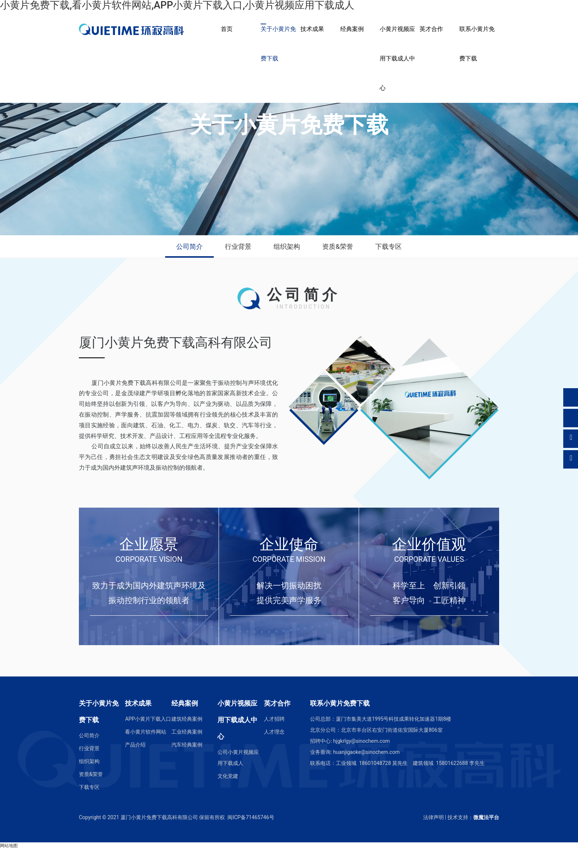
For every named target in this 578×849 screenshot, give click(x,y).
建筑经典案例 (186, 719)
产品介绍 (135, 745)
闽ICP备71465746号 (250, 817)
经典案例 (352, 28)
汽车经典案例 (186, 745)
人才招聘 (274, 719)
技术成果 (312, 28)
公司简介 (189, 246)
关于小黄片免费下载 (278, 43)
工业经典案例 (186, 732)
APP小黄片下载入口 (148, 719)
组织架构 (287, 246)
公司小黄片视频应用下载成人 (238, 757)
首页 (227, 28)
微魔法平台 (486, 817)
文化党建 (227, 776)
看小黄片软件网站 (145, 732)
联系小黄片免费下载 (477, 43)
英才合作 (431, 28)
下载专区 (388, 246)
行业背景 (238, 246)
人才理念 (274, 732)
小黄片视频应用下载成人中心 (397, 58)
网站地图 (9, 845)
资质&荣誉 (337, 246)
